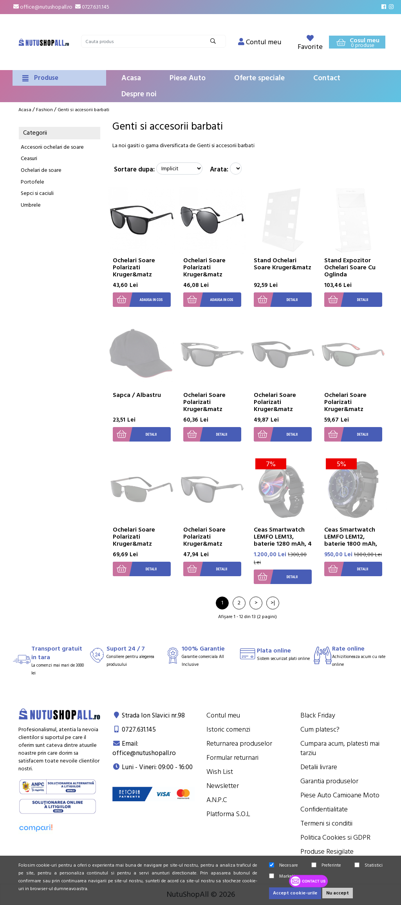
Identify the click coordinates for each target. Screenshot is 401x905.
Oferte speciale (259, 78)
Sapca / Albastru (137, 395)
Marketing (284, 876)
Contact (326, 78)
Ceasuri (29, 158)
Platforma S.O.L (228, 814)
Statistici (368, 865)
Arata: (219, 169)
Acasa (131, 78)
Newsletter (222, 786)
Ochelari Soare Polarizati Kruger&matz (134, 267)
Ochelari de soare (41, 170)
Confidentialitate (324, 809)
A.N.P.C (216, 800)
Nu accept (337, 893)
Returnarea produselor (239, 743)
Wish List (219, 772)
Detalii (276, 299)
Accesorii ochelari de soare (52, 147)
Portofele (32, 182)
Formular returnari (232, 758)
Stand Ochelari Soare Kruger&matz (282, 264)
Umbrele (31, 205)
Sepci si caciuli (37, 193)
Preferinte (326, 865)
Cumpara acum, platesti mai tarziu (339, 748)
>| (273, 603)
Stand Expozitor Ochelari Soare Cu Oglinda (350, 267)
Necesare (283, 865)
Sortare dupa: (134, 169)
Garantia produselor (329, 781)
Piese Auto (188, 78)
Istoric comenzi (228, 729)
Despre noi (139, 94)
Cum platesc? (320, 729)
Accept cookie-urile (295, 893)
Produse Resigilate (327, 851)
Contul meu (223, 715)
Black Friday (317, 715)
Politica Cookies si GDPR (335, 837)
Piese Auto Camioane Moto (339, 795)
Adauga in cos (138, 299)
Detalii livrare (318, 767)
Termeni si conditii (326, 823)
